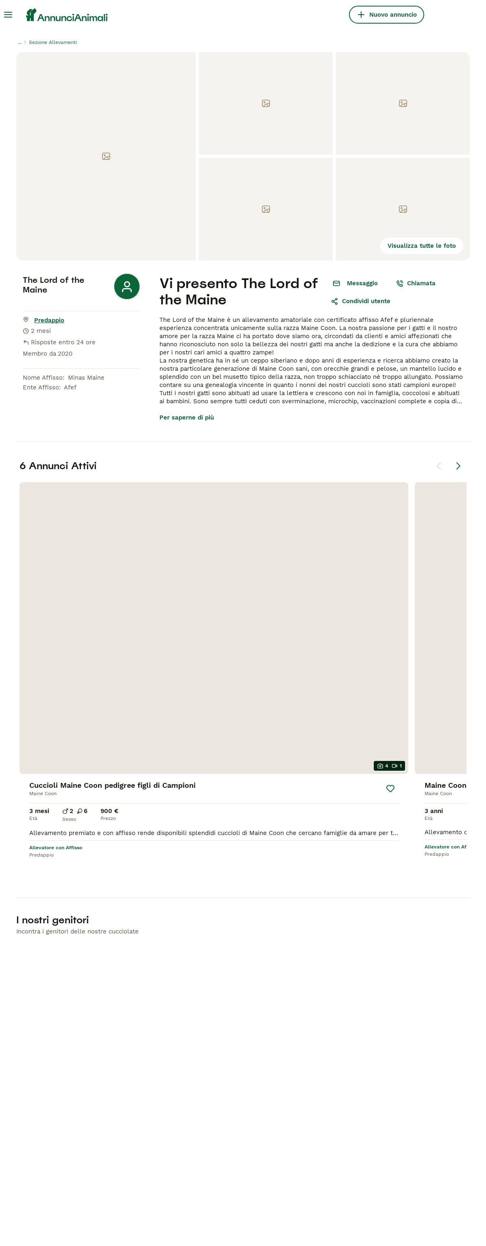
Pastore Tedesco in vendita (57, 1032)
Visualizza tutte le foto (422, 245)
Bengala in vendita (157, 1023)
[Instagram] (61, 1168)
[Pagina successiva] (458, 466)
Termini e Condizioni (386, 1037)
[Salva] (111, 577)
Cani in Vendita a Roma (278, 993)
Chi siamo (370, 979)
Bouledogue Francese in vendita (65, 1047)
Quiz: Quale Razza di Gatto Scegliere (283, 1079)
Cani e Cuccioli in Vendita (53, 970)
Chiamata (416, 283)
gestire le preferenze (269, 1219)
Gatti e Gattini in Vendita (181, 965)
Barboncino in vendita (49, 1003)
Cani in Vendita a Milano (279, 979)
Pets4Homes (88, 1189)
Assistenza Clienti (382, 1008)
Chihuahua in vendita (48, 988)
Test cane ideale (380, 1067)
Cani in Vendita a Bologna (281, 1008)
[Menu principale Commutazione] (8, 15)
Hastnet (127, 1189)
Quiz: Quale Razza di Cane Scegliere (282, 1056)
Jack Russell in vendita (52, 1062)
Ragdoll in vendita (157, 1008)
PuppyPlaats (166, 1189)
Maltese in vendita (44, 1076)
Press (364, 1023)
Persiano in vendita (158, 1052)
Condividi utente (360, 301)
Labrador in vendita (46, 1018)
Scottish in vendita (157, 1037)
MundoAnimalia (216, 1189)
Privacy (366, 993)
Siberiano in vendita (160, 1067)
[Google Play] (49, 1116)
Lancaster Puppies (330, 1189)
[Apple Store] (49, 1142)
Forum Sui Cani (265, 1023)
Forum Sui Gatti (266, 1037)
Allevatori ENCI (378, 1052)
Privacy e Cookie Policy (131, 1219)
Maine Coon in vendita (163, 979)
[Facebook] (38, 1168)
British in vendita (155, 993)
